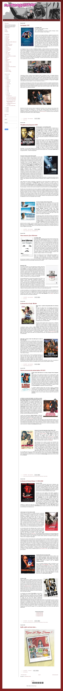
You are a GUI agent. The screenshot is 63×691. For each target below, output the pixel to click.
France (30, 230)
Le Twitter (6, 30)
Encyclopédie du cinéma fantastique (11, 66)
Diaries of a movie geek (9, 44)
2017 (6, 107)
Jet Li (33, 622)
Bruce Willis (25, 622)
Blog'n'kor (7, 60)
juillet (7, 86)
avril (7, 90)
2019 (6, 77)
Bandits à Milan (51, 436)
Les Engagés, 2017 (24, 25)
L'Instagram (6, 31)
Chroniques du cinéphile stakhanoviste (11, 41)
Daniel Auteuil (27, 230)
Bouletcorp (7, 57)
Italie (28, 365)
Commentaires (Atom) (27, 676)
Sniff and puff (7, 39)
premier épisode (43, 111)
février (8, 93)
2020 (6, 75)
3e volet (38, 520)
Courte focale (7, 43)
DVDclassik (7, 64)
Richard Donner (41, 622)
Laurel (6, 58)
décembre (8, 79)
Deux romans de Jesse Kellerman (28, 235)
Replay (51, 293)
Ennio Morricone (30, 476)
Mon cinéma (39, 20)
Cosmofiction (7, 47)
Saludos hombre (43, 433)
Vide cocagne (7, 53)
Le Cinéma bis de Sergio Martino (28, 303)
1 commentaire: (30, 670)
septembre (8, 83)
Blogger (35, 685)
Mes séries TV (33, 20)
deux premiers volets (43, 548)
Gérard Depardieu (34, 230)
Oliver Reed (35, 476)
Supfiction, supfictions (9, 45)
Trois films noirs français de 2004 (29, 125)
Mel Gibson (35, 622)
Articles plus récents (23, 674)
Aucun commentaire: (30, 118)
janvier (8, 94)
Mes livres (27, 20)
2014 (6, 111)
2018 (6, 78)
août (7, 85)
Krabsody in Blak (8, 70)
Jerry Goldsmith (45, 564)
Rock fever (7, 67)
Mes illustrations (7, 20)
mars (7, 91)
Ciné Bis (24, 365)
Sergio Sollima (41, 476)
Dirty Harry (31, 418)
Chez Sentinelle (8, 50)
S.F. (31, 365)
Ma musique (21, 20)
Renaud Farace (8, 59)
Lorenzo (7, 51)
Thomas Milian (45, 476)
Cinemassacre (7, 65)
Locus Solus (7, 63)
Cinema (24, 230)
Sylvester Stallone (45, 622)
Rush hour (33, 533)
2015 (6, 110)
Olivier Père (7, 40)
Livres (24, 298)
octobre (8, 82)
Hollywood (30, 622)
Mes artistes (14, 20)
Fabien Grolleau (8, 52)
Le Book (6, 29)
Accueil (39, 674)
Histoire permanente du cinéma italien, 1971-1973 (32, 370)
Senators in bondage (8, 71)
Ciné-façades (7, 37)
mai (7, 89)
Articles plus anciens (55, 674)
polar (37, 230)
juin (7, 87)
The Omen (51, 565)
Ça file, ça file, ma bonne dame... (28, 627)
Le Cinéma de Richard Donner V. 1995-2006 (31, 481)
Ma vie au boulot (8, 54)
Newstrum (7, 38)
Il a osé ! (7, 46)
